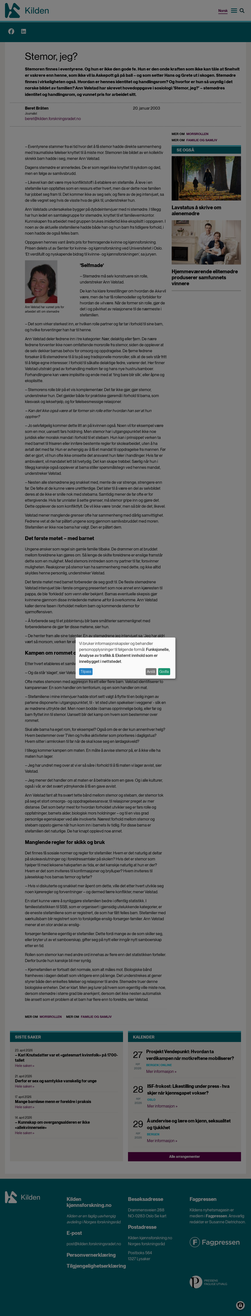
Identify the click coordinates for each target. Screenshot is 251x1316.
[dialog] (125, 658)
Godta (164, 672)
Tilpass (86, 672)
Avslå (151, 672)
